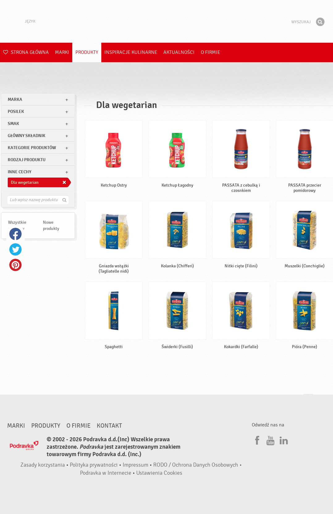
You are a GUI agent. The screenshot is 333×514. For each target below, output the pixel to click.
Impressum (135, 465)
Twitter (15, 249)
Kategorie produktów (32, 147)
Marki (62, 52)
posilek (16, 111)
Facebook (15, 234)
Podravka (166, 21)
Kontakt (109, 426)
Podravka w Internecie (105, 473)
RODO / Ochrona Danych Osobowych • (197, 465)
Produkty (86, 52)
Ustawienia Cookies (159, 473)
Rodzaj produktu (26, 159)
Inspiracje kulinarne (130, 52)
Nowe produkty (51, 225)
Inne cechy (19, 172)
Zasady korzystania (42, 465)
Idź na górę (308, 400)
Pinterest (15, 265)
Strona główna (26, 52)
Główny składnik (26, 135)
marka (15, 99)
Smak (13, 123)
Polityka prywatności (94, 465)
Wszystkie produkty (17, 225)
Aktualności (179, 52)
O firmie (210, 52)
